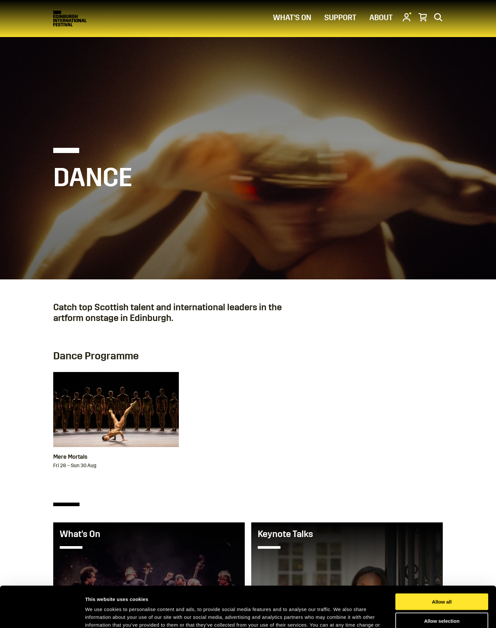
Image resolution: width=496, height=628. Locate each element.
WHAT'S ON (292, 17)
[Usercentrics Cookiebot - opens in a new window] (42, 615)
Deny (442, 601)
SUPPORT (340, 17)
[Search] (438, 16)
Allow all (442, 563)
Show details (341, 615)
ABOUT (381, 17)
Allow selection (441, 582)
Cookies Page (176, 594)
